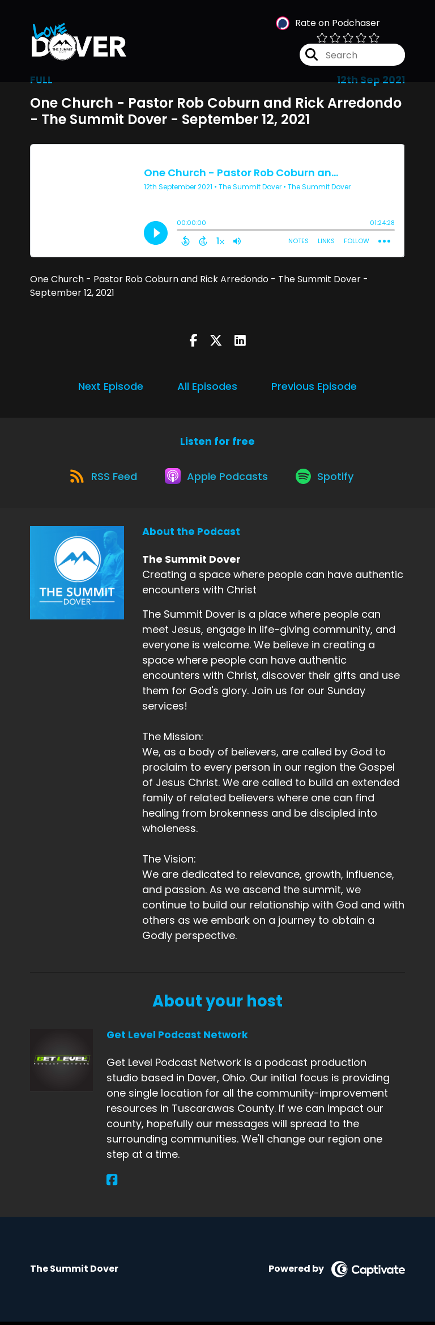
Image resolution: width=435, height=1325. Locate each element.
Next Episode (110, 386)
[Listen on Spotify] (328, 478)
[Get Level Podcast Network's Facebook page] (111, 1183)
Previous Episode (314, 386)
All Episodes (207, 386)
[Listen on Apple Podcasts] (217, 478)
